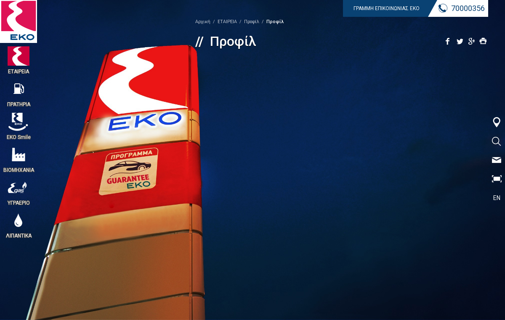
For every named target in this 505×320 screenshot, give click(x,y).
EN (496, 198)
